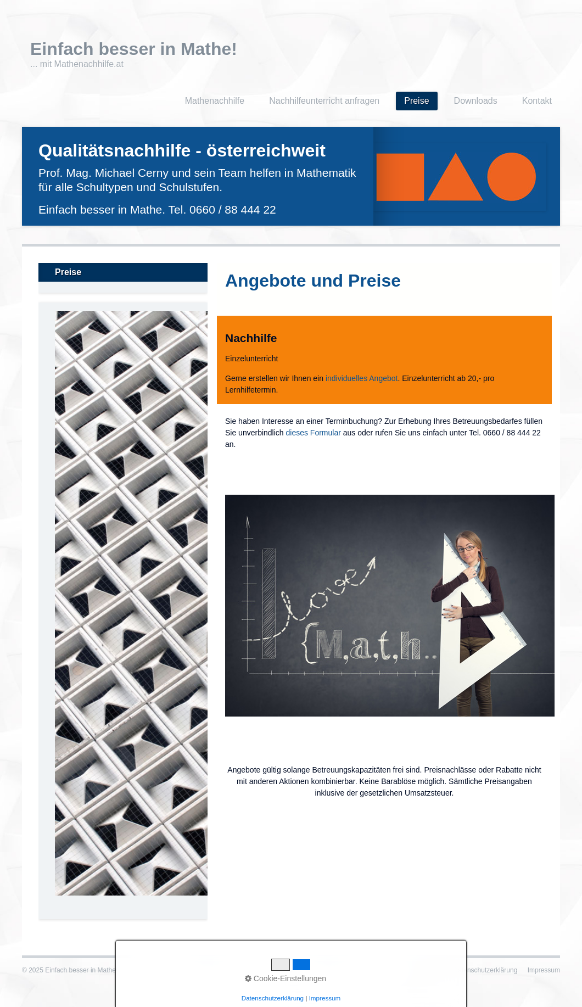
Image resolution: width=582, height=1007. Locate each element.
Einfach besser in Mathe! (133, 49)
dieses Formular (313, 432)
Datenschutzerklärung (486, 970)
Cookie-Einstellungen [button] (285, 978)
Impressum (544, 970)
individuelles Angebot (362, 378)
